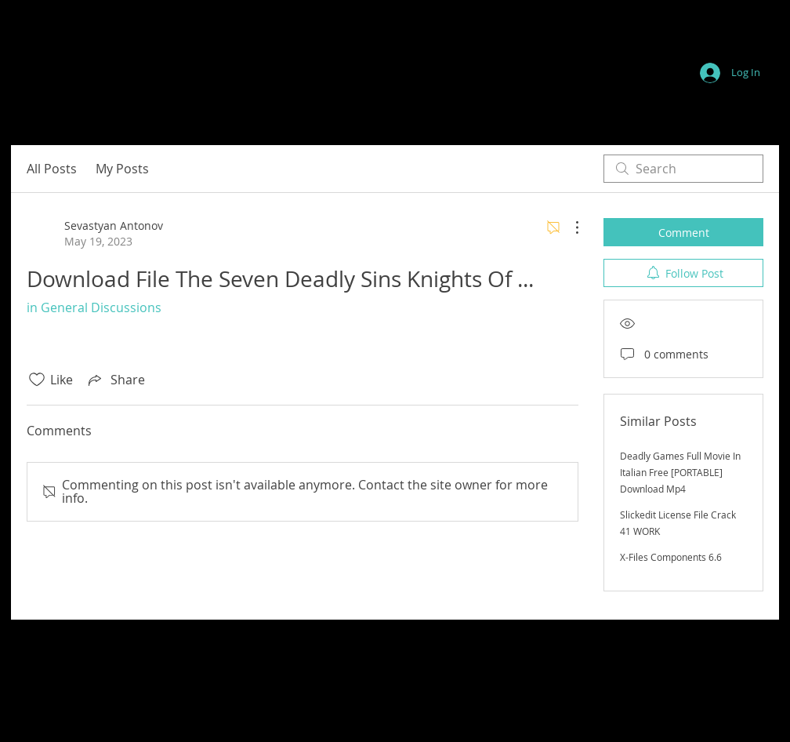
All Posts (52, 168)
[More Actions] (569, 227)
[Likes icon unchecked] (37, 379)
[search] (683, 169)
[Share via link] (115, 379)
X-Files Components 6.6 (671, 557)
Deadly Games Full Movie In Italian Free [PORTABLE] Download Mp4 (680, 472)
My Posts (122, 168)
